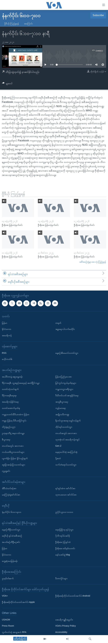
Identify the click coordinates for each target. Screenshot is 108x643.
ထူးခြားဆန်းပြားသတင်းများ (13, 464)
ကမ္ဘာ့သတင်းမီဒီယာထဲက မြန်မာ (15, 414)
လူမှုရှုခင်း (6, 471)
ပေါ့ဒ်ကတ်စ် (7, 359)
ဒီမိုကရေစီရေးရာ (9, 395)
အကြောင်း (28, 23)
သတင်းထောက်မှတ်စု (11, 408)
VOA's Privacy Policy (65, 626)
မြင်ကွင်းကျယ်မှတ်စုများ (65, 383)
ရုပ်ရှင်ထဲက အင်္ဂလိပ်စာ (65, 488)
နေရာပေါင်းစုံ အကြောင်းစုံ (66, 452)
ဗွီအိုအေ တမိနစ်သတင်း (65, 548)
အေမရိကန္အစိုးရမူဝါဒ (64, 619)
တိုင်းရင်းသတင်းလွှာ (63, 427)
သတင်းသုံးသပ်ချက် (10, 389)
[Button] (7, 84)
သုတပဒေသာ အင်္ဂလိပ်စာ (66, 494)
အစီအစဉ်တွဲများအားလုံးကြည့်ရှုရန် (92, 262)
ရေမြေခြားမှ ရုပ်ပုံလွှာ (64, 529)
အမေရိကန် (7, 335)
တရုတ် (58, 323)
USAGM (6, 619)
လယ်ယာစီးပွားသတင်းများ (13, 452)
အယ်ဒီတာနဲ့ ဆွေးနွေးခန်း (12, 376)
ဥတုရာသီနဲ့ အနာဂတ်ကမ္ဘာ (13, 433)
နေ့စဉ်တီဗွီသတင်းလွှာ (11, 529)
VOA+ (5, 596)
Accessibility (61, 632)
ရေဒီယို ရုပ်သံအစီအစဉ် (12, 536)
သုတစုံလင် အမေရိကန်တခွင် (67, 439)
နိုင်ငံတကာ (6, 329)
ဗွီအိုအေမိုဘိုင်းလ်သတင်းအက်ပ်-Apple (18, 602)
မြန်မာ (4, 323)
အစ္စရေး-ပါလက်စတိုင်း (65, 329)
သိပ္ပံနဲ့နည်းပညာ (8, 427)
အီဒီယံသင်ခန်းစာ (9, 488)
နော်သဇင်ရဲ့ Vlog (62, 554)
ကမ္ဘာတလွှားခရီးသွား (64, 389)
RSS (4, 353)
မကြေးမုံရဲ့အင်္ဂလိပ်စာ (11, 494)
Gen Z (58, 446)
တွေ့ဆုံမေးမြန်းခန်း (10, 561)
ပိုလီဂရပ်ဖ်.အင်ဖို (62, 536)
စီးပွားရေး (6, 439)
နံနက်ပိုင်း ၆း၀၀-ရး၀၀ (11, 512)
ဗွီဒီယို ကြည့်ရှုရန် (11, 23)
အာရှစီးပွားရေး (61, 401)
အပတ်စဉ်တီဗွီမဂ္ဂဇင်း (11, 542)
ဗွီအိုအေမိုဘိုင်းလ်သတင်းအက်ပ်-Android (72, 596)
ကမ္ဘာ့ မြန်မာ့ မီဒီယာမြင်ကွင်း (14, 420)
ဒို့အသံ (58, 458)
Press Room (8, 626)
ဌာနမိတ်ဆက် (8, 578)
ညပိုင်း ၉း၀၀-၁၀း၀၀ (64, 512)
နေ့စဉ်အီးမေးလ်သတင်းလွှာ (66, 353)
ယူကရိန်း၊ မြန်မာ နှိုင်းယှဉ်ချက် (15, 458)
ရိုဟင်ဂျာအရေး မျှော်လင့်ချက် (68, 420)
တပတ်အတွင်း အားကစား (12, 446)
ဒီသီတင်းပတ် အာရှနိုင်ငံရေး (67, 395)
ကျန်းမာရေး (60, 408)
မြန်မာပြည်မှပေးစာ (63, 376)
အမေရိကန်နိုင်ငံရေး (10, 401)
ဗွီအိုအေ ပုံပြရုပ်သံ (63, 542)
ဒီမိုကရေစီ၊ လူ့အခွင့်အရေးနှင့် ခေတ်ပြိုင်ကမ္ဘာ (21, 383)
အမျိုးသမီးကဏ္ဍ (62, 414)
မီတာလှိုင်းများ (61, 578)
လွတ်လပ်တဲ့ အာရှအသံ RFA (14, 632)
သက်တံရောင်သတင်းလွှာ (65, 464)
